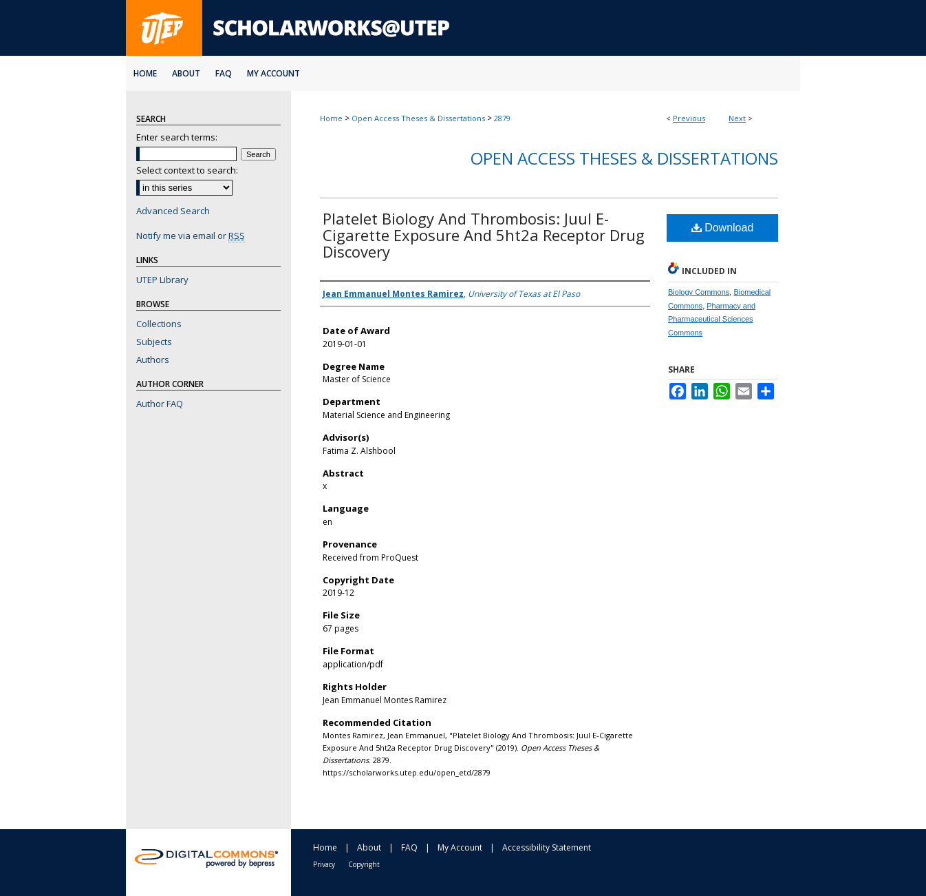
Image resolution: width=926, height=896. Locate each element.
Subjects (154, 341)
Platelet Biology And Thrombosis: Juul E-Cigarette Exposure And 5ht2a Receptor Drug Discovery (484, 235)
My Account (460, 847)
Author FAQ (159, 403)
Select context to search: (187, 170)
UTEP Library (162, 279)
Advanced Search (173, 211)
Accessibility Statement (546, 847)
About (369, 847)
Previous (689, 118)
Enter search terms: (176, 137)
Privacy (324, 864)
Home (331, 118)
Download (722, 227)
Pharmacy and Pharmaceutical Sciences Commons (711, 319)
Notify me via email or (190, 235)
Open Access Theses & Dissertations (418, 118)
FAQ (409, 847)
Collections (159, 323)
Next (737, 118)
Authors (152, 359)
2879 (502, 118)
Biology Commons (698, 292)
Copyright (364, 864)
